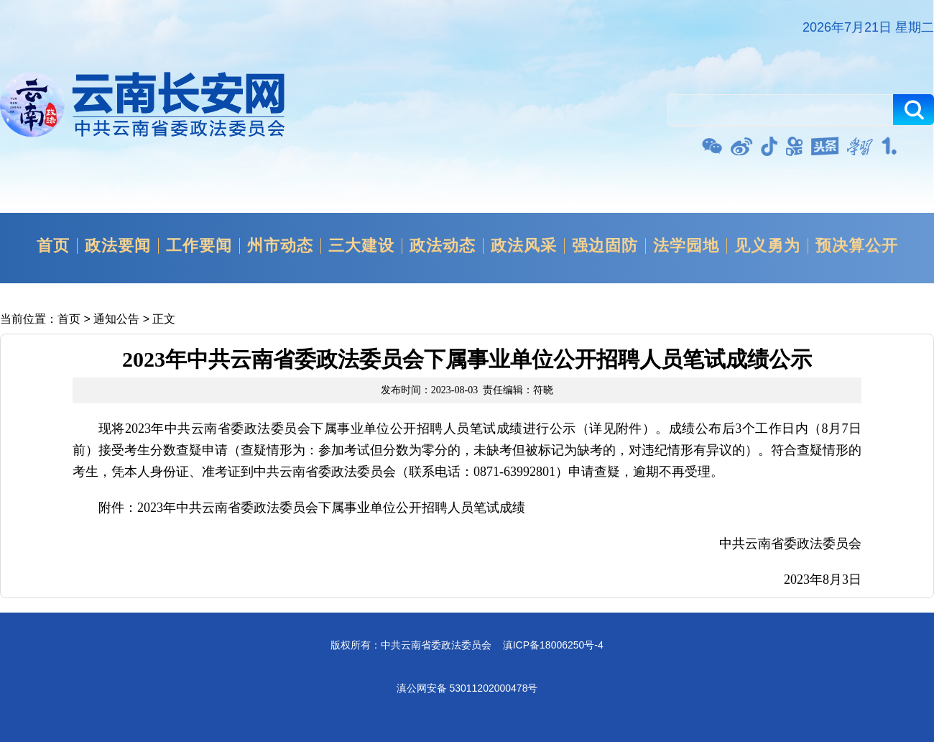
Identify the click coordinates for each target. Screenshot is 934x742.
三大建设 (361, 246)
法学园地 (686, 246)
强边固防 (605, 246)
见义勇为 (767, 246)
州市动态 (280, 246)
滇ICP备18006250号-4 (553, 645)
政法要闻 (118, 246)
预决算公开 (856, 246)
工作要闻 (199, 246)
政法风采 (524, 246)
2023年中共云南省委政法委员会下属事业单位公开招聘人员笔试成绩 (331, 507)
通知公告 (116, 319)
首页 (53, 246)
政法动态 (443, 246)
